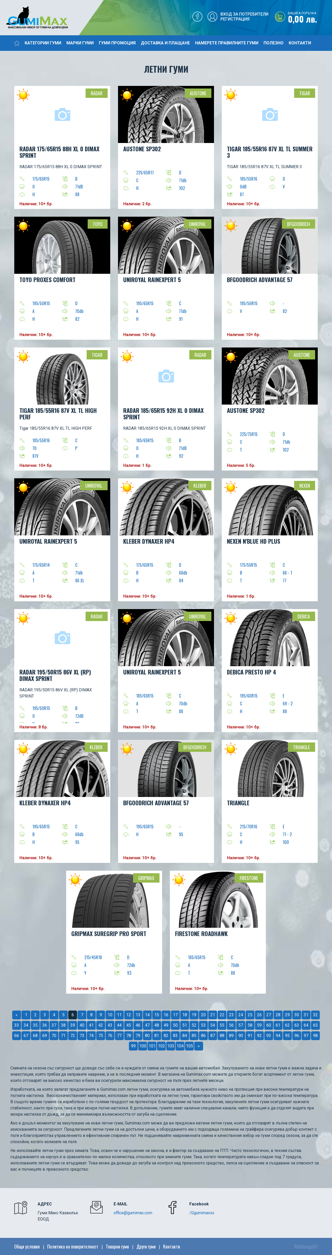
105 (189, 1045)
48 (156, 1025)
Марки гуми (80, 42)
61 (278, 1025)
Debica (304, 616)
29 (287, 1014)
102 (161, 1045)
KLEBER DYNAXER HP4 (149, 541)
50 (175, 1025)
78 (128, 1035)
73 (82, 1035)
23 (231, 1014)
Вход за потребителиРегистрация (244, 17)
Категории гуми (43, 42)
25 (250, 1014)
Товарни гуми (117, 1246)
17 (175, 1014)
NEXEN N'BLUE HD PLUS (253, 541)
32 (315, 1014)
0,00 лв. (310, 18)
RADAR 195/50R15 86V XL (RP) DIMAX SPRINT (55, 675)
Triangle (301, 747)
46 (138, 1025)
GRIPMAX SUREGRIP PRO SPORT (108, 933)
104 (180, 1045)
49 (166, 1025)
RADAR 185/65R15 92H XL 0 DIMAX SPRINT (163, 413)
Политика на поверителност (72, 1246)
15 (156, 1014)
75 (100, 1035)
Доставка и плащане (165, 42)
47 (147, 1025)
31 (306, 1014)
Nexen (304, 485)
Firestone (249, 878)
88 (222, 1035)
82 (166, 1035)
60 (268, 1025)
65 (315, 1025)
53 (203, 1025)
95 (287, 1035)
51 (184, 1025)
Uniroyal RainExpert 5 (152, 672)
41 (91, 1025)
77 (119, 1035)
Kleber (199, 485)
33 (16, 1025)
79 (138, 1035)
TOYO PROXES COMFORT (47, 279)
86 (203, 1035)
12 (128, 1014)
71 (63, 1035)
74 (91, 1035)
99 (133, 1045)
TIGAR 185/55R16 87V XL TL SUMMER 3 (270, 152)
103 (170, 1045)
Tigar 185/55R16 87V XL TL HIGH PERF (58, 413)
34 (26, 1025)
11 (119, 1014)
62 (287, 1025)
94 (278, 1035)
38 (63, 1025)
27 (268, 1014)
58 (250, 1025)
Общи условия (27, 1246)
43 (110, 1025)
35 (35, 1025)
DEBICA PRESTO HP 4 (251, 672)
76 (110, 1035)
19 (194, 1014)
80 (147, 1035)
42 (100, 1025)
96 (296, 1035)
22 (222, 1014)
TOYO (97, 224)
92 (259, 1035)
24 (240, 1014)
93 (268, 1035)
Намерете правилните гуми (226, 42)
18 (184, 1014)
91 (250, 1035)
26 (259, 1014)
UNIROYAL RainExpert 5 (152, 279)
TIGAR (304, 93)
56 (231, 1025)
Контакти (300, 42)
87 (212, 1035)
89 (231, 1035)
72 (72, 1035)
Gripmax (146, 878)
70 (54, 1035)
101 (152, 1045)
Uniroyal (197, 224)
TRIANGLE (238, 803)
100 (142, 1045)
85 (194, 1035)
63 (296, 1025)
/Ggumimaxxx (201, 1212)
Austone (198, 93)
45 (128, 1025)
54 (212, 1025)
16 (166, 1014)
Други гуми (146, 1246)
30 (296, 1014)
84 (184, 1035)
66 (16, 1035)
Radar (96, 93)
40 (82, 1025)
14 (147, 1014)
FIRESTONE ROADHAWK (201, 933)
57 (240, 1025)
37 (54, 1025)
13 (138, 1014)
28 (278, 1014)
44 (119, 1025)
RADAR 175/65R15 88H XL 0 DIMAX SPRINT (59, 152)
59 (259, 1025)
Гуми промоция (117, 42)
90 (240, 1035)
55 (222, 1025)
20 (203, 1014)
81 (156, 1035)
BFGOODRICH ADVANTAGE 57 (260, 279)
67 (26, 1035)
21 (212, 1014)
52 (194, 1025)
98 (315, 1035)
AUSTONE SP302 (142, 149)
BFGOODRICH (298, 224)
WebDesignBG (306, 1246)
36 (44, 1025)
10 (110, 1014)
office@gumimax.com (133, 1212)
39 (72, 1025)
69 (44, 1035)
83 (175, 1035)
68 (35, 1035)
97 (306, 1035)
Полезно (273, 42)
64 (306, 1025)
